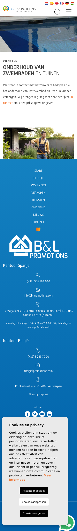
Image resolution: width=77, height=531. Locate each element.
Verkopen (38, 193)
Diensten (38, 200)
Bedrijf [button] (38, 178)
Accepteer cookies (34, 491)
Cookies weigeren (34, 513)
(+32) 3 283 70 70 (38, 356)
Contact (39, 222)
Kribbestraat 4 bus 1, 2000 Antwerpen (38, 386)
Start (38, 171)
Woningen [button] (38, 185)
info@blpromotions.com (38, 295)
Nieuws (38, 215)
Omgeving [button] (38, 207)
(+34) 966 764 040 (38, 281)
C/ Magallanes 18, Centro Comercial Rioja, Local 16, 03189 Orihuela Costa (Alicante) (38, 313)
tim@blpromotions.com (38, 371)
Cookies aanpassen (34, 502)
